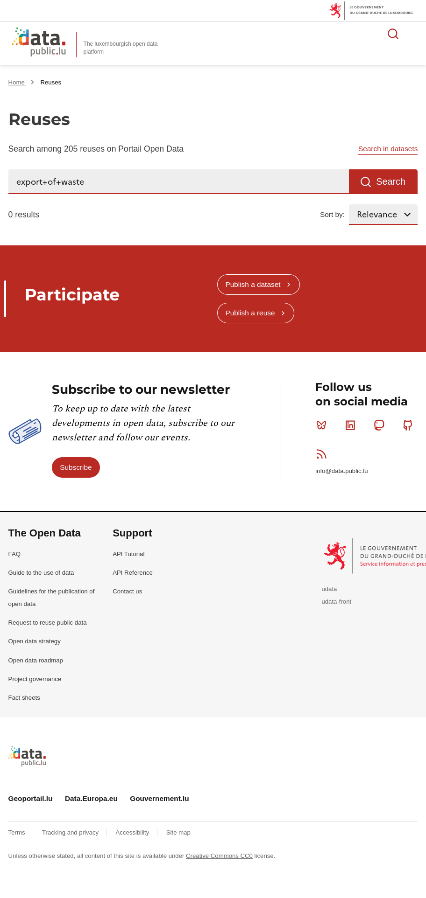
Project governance (35, 678)
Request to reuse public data (47, 622)
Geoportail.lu (30, 798)
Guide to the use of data (41, 572)
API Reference (133, 572)
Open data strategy (34, 641)
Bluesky (323, 425)
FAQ (14, 553)
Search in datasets (388, 149)
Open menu (414, 33)
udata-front (336, 601)
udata (329, 588)
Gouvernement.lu (159, 798)
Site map (178, 832)
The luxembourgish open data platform (121, 48)
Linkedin (352, 425)
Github (410, 425)
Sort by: (332, 214)
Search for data (393, 33)
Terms (17, 832)
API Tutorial (128, 553)
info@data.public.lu (341, 470)
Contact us (127, 591)
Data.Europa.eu (91, 798)
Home (17, 82)
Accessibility (133, 832)
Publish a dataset (252, 284)
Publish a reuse (250, 313)
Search (390, 181)
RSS (323, 454)
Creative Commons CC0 (219, 855)
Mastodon (381, 425)
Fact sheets (24, 697)
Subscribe (76, 467)
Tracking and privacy (71, 832)
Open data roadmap (35, 660)
